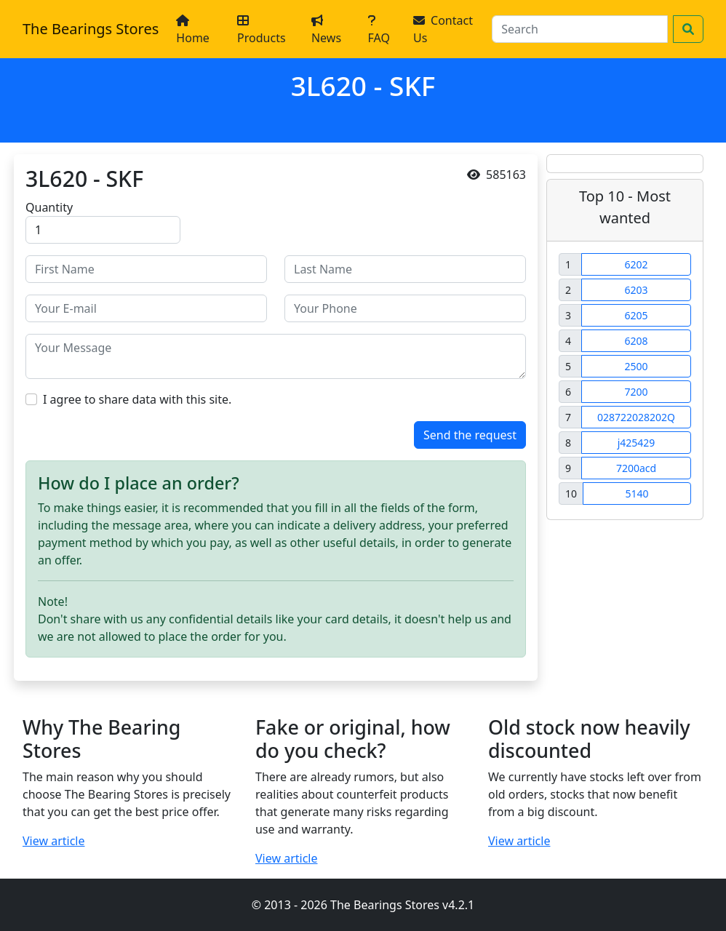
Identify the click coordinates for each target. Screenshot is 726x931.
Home (193, 30)
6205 (635, 315)
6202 (635, 264)
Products (261, 30)
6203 (635, 290)
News (326, 30)
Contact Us (443, 29)
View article (54, 841)
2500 (635, 366)
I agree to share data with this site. (137, 399)
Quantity (49, 207)
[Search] (580, 29)
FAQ (379, 30)
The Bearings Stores (91, 29)
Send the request (469, 435)
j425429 (636, 442)
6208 (635, 341)
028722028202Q (636, 417)
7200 (635, 392)
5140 (636, 493)
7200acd (636, 468)
